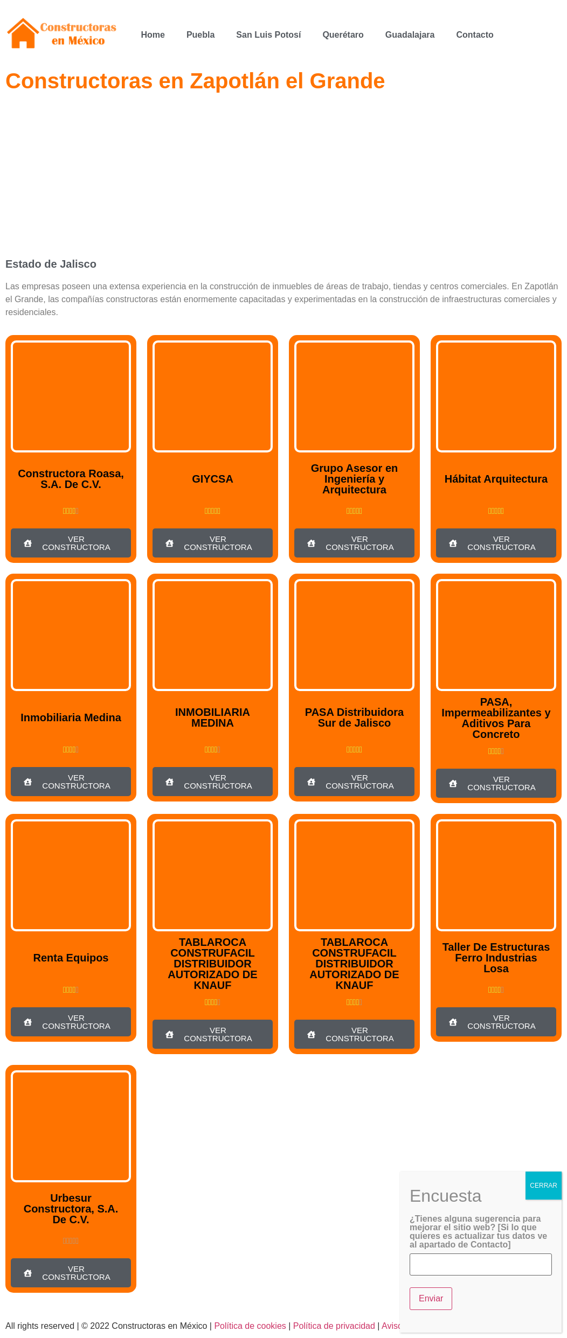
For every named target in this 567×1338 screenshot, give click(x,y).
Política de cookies (250, 1325)
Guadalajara (410, 34)
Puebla (200, 34)
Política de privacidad (334, 1325)
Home (152, 34)
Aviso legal (402, 1325)
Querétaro (342, 34)
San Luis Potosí (268, 34)
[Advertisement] (283, 177)
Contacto (474, 34)
